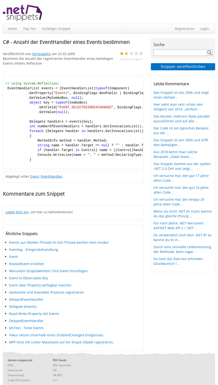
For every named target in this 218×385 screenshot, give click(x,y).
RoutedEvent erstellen (26, 263)
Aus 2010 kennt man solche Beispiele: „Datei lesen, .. (175, 154)
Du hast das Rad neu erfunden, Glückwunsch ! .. (178, 261)
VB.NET (58, 375)
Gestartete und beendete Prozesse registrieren (46, 292)
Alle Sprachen (62, 365)
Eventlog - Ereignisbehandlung (33, 249)
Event (34, 176)
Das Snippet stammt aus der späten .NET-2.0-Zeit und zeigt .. (182, 166)
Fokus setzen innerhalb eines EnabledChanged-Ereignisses (56, 335)
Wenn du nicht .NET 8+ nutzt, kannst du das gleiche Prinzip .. (183, 213)
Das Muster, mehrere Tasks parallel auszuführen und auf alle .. (182, 118)
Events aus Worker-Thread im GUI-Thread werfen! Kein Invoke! (59, 242)
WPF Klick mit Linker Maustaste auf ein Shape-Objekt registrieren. (61, 342)
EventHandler (51, 176)
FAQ (10, 365)
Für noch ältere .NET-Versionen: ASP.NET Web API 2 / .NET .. (179, 225)
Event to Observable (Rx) (28, 278)
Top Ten (29, 28)
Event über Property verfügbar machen (40, 285)
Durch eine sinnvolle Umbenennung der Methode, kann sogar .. (182, 249)
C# (55, 370)
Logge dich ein (17, 212)
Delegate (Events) (22, 306)
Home (12, 28)
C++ (55, 380)
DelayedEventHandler (26, 299)
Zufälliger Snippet (56, 28)
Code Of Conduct (19, 380)
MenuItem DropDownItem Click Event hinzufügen (48, 271)
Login (204, 28)
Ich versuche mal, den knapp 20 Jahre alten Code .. (179, 201)
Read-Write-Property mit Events (34, 313)
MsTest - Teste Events (26, 328)
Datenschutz (16, 375)
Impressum (15, 370)
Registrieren (184, 28)
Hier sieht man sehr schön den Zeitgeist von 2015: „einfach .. (178, 106)
